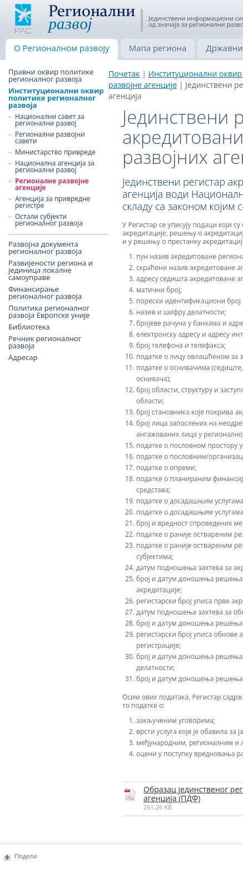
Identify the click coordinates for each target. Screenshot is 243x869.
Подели (25, 856)
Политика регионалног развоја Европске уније (49, 311)
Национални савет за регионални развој (50, 120)
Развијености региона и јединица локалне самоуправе (50, 270)
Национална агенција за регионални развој (55, 166)
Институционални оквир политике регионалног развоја (56, 98)
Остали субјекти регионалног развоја (49, 220)
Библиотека (29, 327)
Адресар (22, 357)
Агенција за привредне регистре (52, 202)
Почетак (124, 73)
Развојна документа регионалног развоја (45, 248)
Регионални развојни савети (50, 137)
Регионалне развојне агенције (52, 184)
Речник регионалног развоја (44, 342)
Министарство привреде (55, 152)
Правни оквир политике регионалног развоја (51, 75)
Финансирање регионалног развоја (45, 293)
